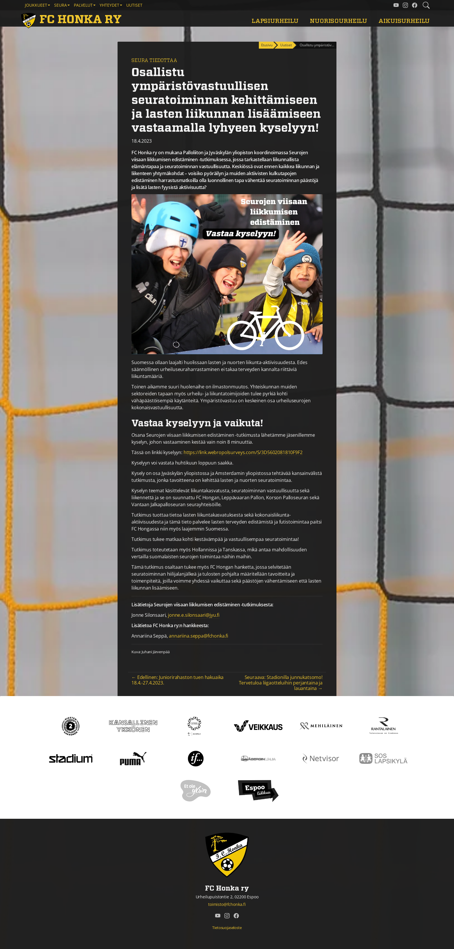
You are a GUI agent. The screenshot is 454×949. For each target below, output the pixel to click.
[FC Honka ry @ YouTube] (396, 5)
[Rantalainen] (383, 725)
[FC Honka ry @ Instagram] (405, 5)
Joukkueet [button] (36, 5)
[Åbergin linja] (258, 758)
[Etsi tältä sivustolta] (426, 5)
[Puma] (133, 758)
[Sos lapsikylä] (383, 758)
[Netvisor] (320, 758)
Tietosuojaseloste (226, 927)
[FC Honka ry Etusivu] (72, 20)
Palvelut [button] (83, 5)
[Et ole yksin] (196, 790)
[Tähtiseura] (195, 725)
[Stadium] (70, 758)
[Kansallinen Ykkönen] (133, 725)
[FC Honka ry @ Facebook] (414, 5)
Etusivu (266, 45)
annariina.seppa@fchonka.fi (198, 636)
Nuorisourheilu (338, 21)
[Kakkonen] (70, 725)
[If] (196, 758)
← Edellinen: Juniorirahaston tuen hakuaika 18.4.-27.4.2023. (177, 680)
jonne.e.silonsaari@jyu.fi (193, 615)
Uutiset (134, 5)
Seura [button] (60, 5)
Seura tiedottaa (154, 60)
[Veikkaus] (258, 725)
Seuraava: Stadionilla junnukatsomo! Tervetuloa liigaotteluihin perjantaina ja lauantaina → (281, 682)
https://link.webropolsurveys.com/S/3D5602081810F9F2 (243, 452)
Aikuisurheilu (404, 21)
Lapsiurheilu (275, 21)
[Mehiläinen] (320, 725)
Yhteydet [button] (109, 5)
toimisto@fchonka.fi (227, 904)
